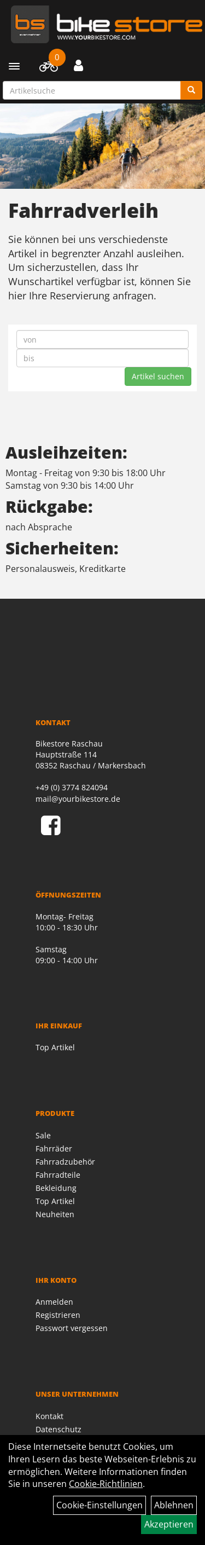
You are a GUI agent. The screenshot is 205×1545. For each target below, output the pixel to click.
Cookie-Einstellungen (99, 1505)
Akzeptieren (169, 1524)
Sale (43, 1135)
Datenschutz (58, 1429)
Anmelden (54, 1302)
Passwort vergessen (72, 1328)
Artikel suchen (158, 376)
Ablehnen (174, 1505)
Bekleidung (56, 1188)
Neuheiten (55, 1214)
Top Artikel (55, 1047)
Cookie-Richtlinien (106, 1484)
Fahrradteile (58, 1175)
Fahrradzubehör (65, 1161)
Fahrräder (54, 1148)
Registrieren (58, 1315)
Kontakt (49, 1416)
